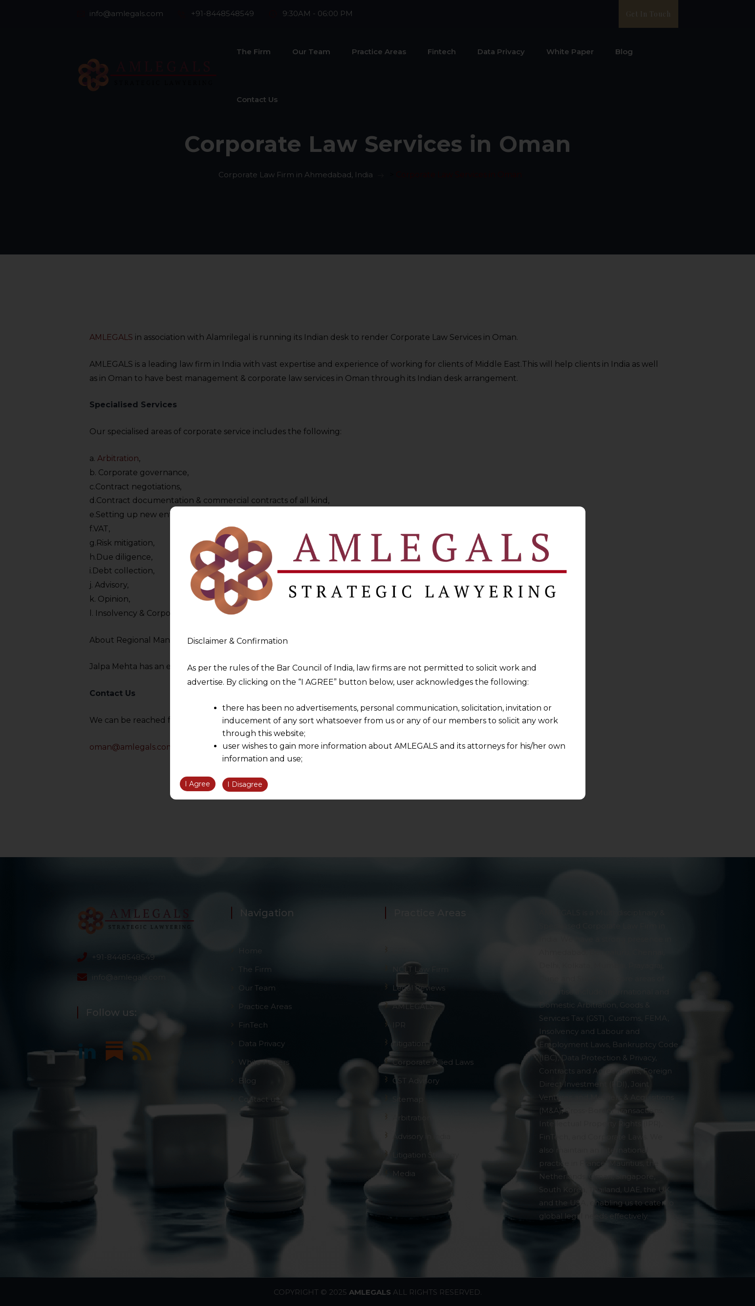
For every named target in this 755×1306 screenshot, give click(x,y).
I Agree (197, 784)
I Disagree (244, 784)
